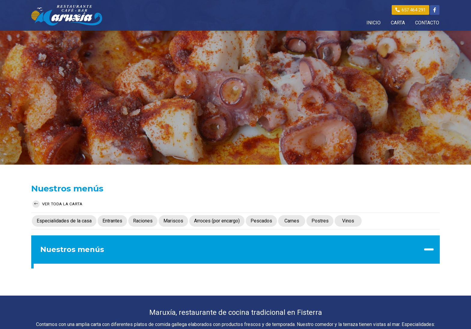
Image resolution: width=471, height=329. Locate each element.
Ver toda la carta (57, 204)
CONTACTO (427, 22)
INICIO (373, 22)
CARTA (398, 22)
